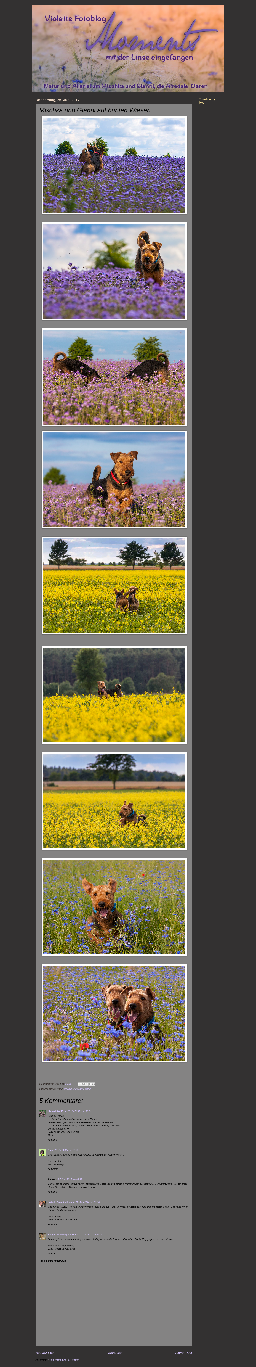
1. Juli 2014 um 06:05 (91, 1234)
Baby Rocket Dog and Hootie (63, 1234)
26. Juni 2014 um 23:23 (66, 1150)
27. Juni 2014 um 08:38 (88, 1202)
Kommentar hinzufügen (53, 1261)
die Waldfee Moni (57, 1111)
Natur (88, 1089)
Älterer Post (183, 1353)
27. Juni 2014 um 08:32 (70, 1179)
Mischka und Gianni (74, 1089)
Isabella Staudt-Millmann (61, 1202)
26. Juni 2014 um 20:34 (80, 1111)
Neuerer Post (45, 1353)
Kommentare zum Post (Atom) (63, 1359)
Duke (50, 1150)
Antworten (53, 1139)
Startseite (115, 1353)
